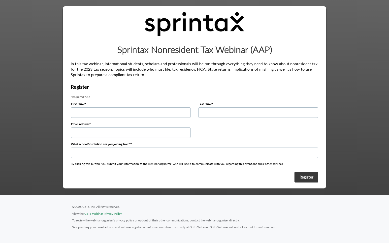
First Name (78, 104)
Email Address (80, 124)
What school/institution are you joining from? (100, 144)
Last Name (205, 104)
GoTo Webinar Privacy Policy (103, 213)
